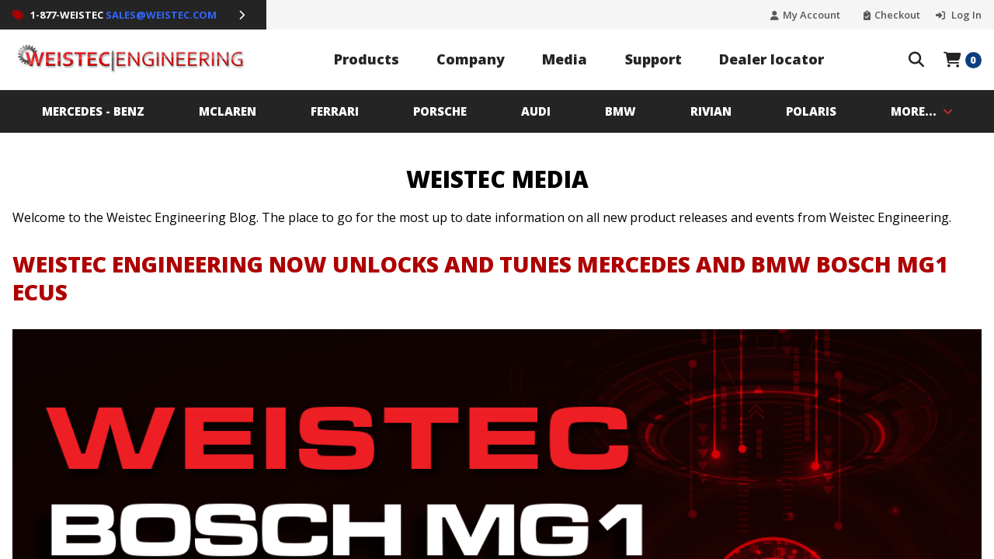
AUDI (536, 111)
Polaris (811, 111)
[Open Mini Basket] (963, 60)
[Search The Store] (916, 60)
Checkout (897, 15)
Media (564, 59)
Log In (965, 15)
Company (470, 59)
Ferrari (335, 111)
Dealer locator (771, 59)
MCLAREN (227, 111)
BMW (620, 111)
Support (653, 59)
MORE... (922, 111)
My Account (811, 15)
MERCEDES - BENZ (93, 111)
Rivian (711, 111)
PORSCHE (440, 111)
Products (366, 59)
